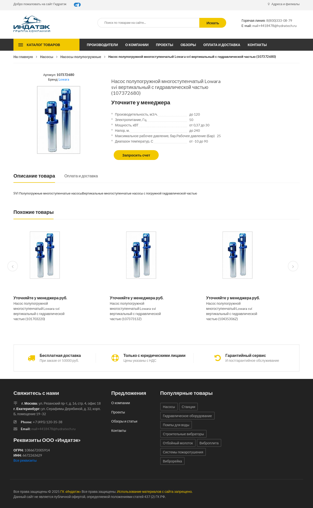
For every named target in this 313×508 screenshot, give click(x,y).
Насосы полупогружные (80, 57)
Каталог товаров (43, 45)
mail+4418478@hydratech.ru (274, 26)
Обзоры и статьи (124, 421)
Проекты (164, 45)
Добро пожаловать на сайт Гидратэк (40, 4)
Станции (188, 407)
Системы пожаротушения (183, 452)
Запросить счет (136, 155)
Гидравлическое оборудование (187, 416)
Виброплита (209, 443)
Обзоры (188, 45)
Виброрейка (172, 461)
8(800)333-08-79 (279, 20)
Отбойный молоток (178, 443)
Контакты (257, 45)
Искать (212, 23)
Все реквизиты (25, 460)
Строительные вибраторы (183, 434)
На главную (23, 57)
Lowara (64, 79)
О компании (136, 45)
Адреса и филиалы (284, 4)
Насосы (46, 57)
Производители (102, 45)
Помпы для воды (176, 425)
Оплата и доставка (221, 45)
